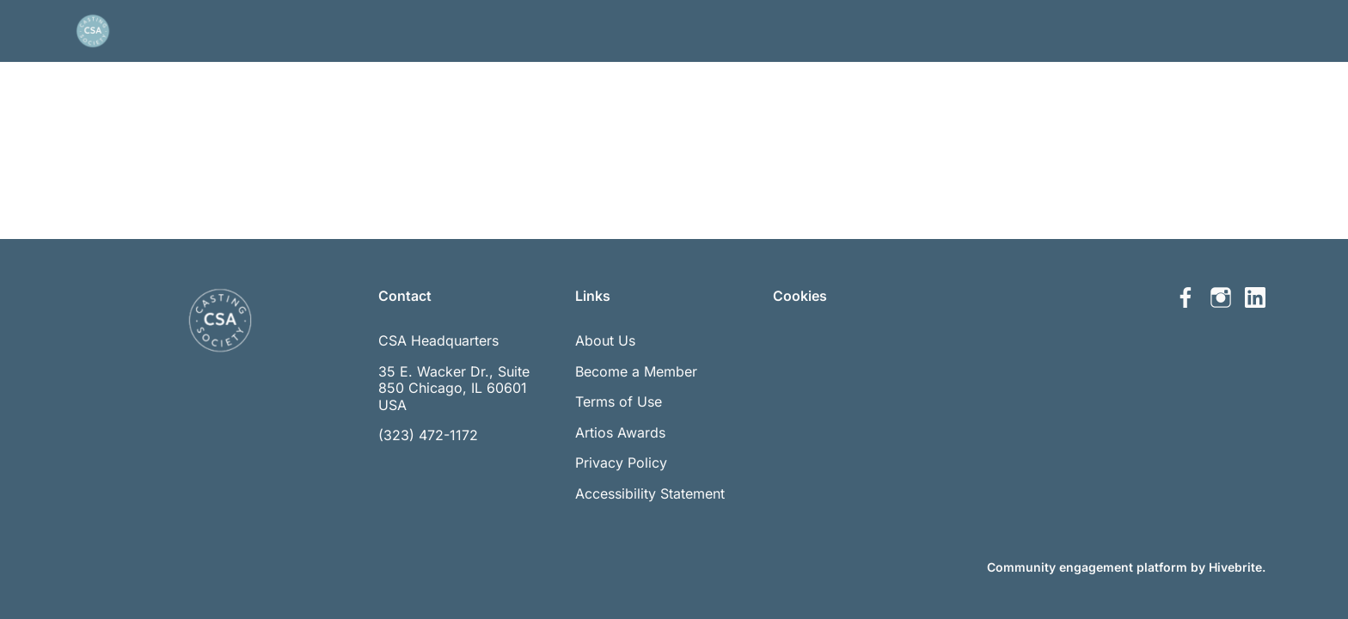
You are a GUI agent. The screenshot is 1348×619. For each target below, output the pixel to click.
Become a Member (636, 371)
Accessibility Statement (650, 493)
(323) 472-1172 (428, 435)
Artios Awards (620, 432)
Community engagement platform (1087, 567)
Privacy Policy (621, 462)
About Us (605, 340)
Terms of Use (618, 401)
